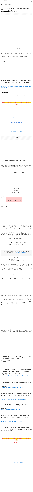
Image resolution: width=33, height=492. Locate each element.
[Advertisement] (16, 68)
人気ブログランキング (16, 117)
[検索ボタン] (30, 1)
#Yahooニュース (15, 252)
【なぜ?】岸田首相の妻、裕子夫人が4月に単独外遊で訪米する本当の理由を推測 (14, 399)
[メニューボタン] (32, 1)
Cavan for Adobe (15, 48)
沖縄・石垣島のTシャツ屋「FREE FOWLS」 (16, 131)
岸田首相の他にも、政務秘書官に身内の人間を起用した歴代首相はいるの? (13, 421)
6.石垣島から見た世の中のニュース (6, 11)
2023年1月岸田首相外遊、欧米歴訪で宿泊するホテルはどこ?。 (11, 409)
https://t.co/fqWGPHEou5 (22, 252)
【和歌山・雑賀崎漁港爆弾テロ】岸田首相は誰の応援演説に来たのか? (12, 387)
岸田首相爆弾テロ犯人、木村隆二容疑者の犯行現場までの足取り (19, 95)
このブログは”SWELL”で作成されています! (16, 468)
